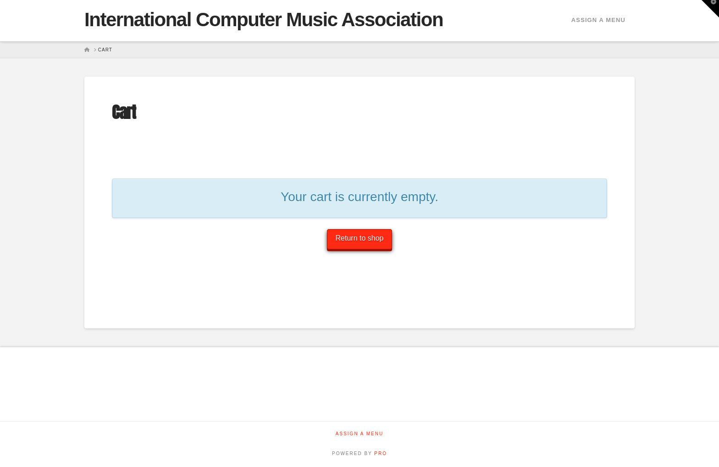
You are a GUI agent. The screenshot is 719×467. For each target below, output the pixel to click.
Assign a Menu (598, 20)
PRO (380, 453)
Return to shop (360, 238)
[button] (710, 8)
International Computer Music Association (263, 19)
